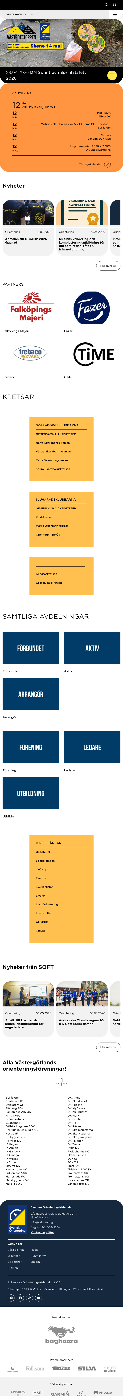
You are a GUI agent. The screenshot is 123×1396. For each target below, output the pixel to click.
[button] (54, 14)
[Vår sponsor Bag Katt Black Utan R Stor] (61, 1380)
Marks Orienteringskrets (52, 541)
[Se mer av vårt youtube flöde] (38, 1343)
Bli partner (15, 1307)
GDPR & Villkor (31, 1334)
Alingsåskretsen (46, 589)
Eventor (41, 923)
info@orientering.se (43, 1267)
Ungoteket (43, 897)
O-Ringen (14, 1301)
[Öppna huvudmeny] (116, 14)
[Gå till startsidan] (8, 5)
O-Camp (41, 915)
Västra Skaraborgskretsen (53, 466)
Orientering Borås (48, 549)
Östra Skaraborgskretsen (52, 475)
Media (34, 1295)
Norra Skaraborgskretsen (53, 458)
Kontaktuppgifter (42, 1278)
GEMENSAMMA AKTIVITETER (56, 449)
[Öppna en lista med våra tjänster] (114, 5)
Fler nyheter (108, 265)
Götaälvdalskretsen (49, 597)
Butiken (13, 1313)
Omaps (40, 976)
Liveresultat (44, 958)
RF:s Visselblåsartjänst (88, 1334)
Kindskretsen (44, 532)
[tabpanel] (28, 228)
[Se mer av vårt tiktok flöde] (29, 1343)
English (35, 1307)
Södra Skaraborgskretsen (53, 484)
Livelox (40, 941)
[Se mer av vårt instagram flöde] (20, 1343)
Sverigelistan (44, 932)
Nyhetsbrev (38, 1301)
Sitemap (13, 1334)
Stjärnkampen (45, 906)
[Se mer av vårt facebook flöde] (11, 1343)
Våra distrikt (16, 1295)
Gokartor (42, 967)
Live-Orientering (47, 949)
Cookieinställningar (57, 1334)
